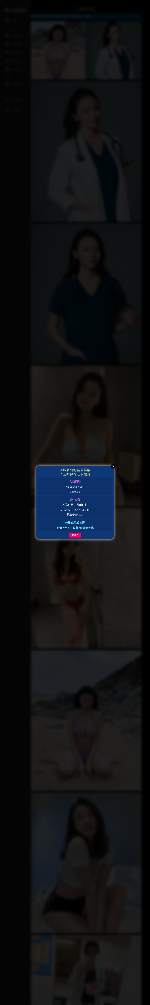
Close (113, 466)
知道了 (75, 535)
